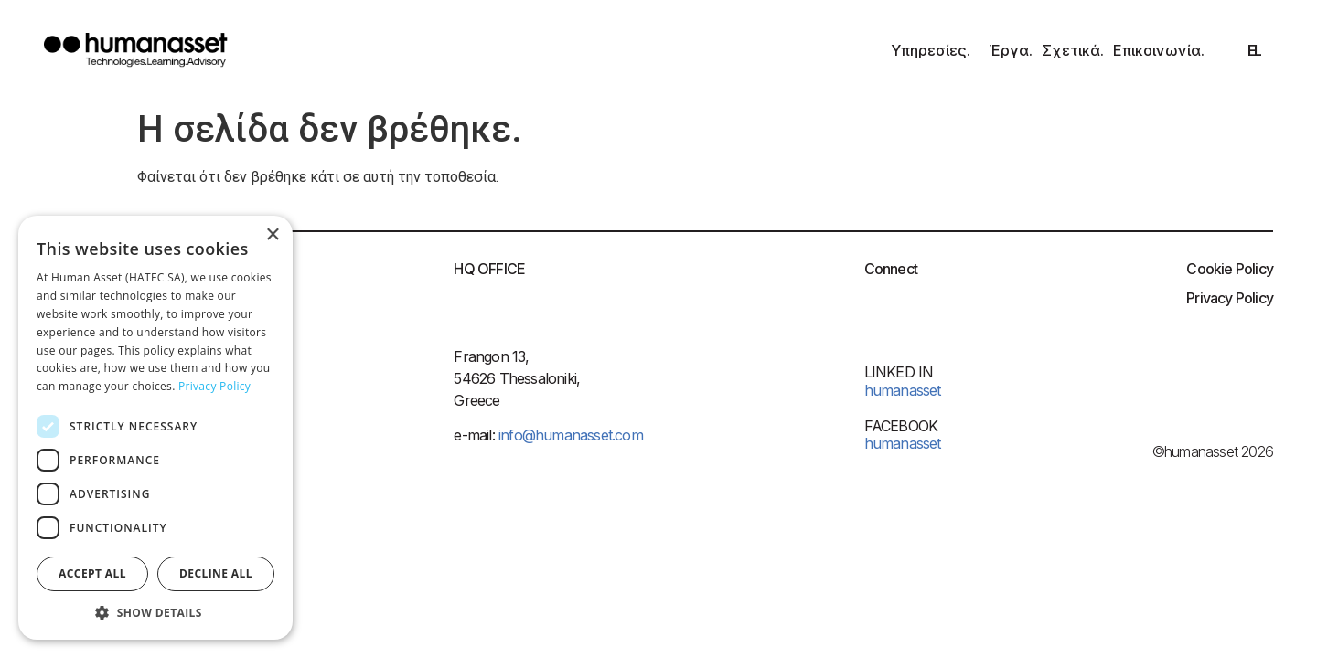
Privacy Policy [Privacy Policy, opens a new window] (214, 386)
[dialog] (155, 428)
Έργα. (1011, 50)
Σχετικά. (1073, 50)
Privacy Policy (1229, 298)
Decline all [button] (215, 573)
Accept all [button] (92, 573)
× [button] (272, 235)
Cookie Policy (1229, 269)
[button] (155, 612)
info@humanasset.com (569, 435)
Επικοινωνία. (1159, 50)
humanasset (902, 443)
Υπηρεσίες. (935, 50)
